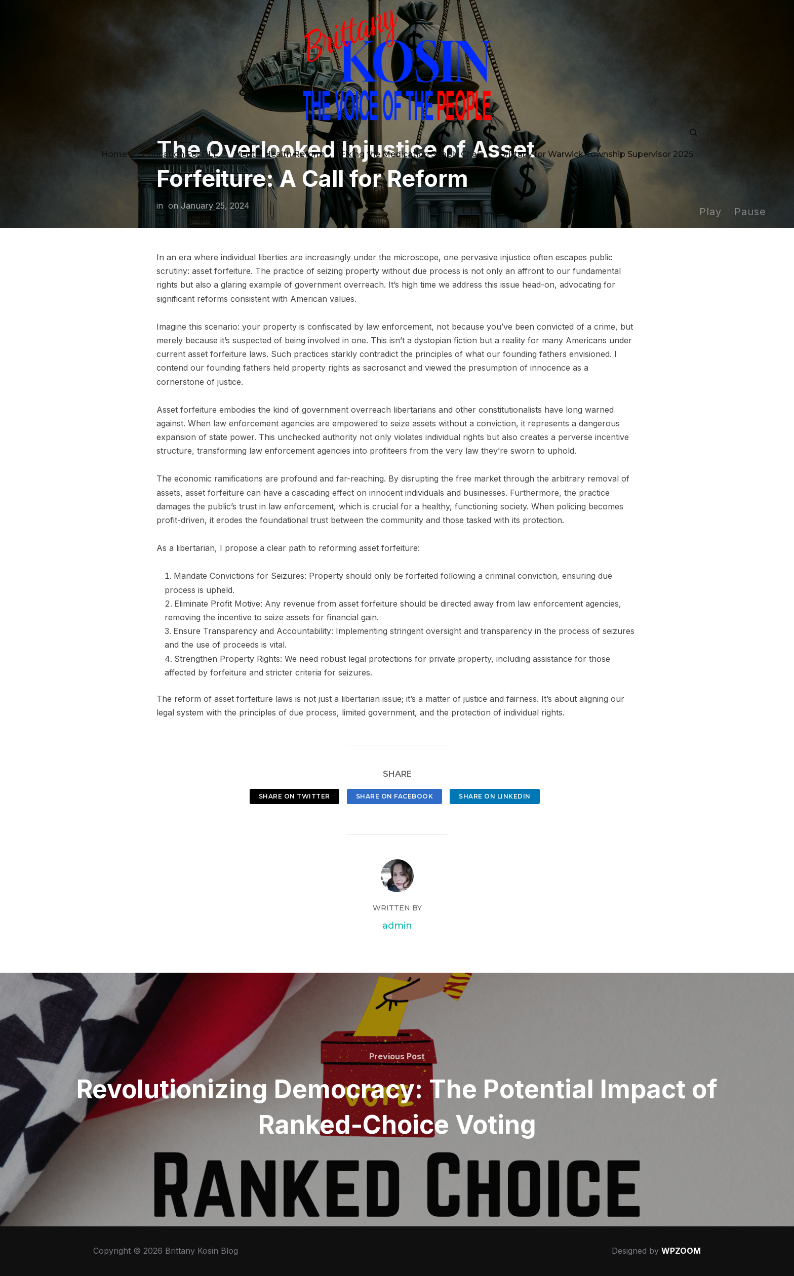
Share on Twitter (294, 796)
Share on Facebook (394, 796)
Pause (750, 212)
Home (114, 148)
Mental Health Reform (279, 148)
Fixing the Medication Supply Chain (412, 148)
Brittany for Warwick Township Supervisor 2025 (596, 148)
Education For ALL (180, 148)
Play (710, 212)
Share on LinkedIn (495, 796)
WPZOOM (681, 1251)
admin (397, 925)
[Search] (693, 126)
